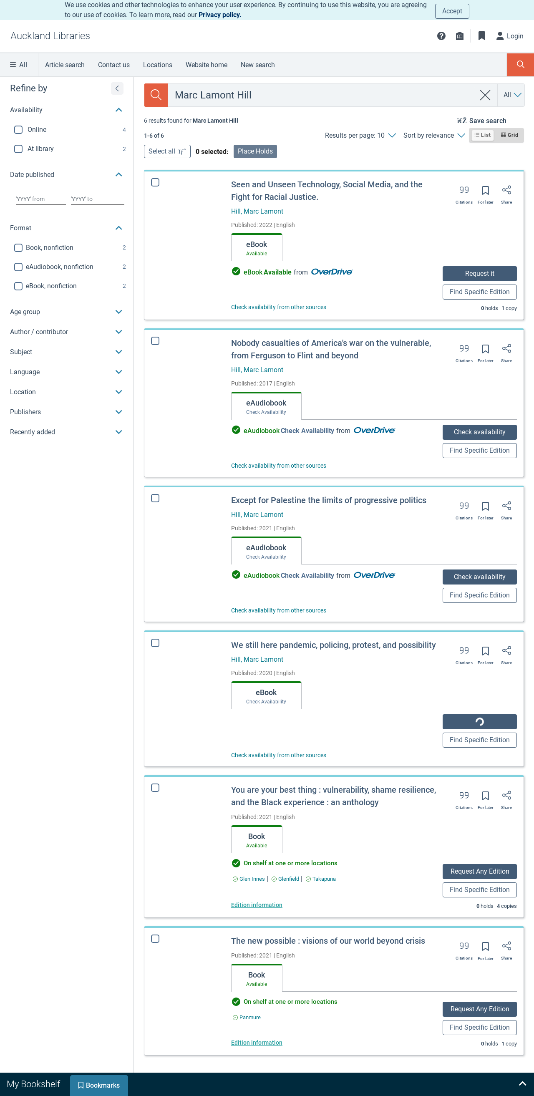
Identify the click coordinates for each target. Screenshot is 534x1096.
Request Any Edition (480, 871)
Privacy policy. (220, 15)
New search (258, 65)
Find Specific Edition (480, 292)
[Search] (156, 95)
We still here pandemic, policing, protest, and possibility (333, 645)
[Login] (510, 35)
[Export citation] (464, 192)
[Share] (506, 192)
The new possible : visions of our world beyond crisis (328, 941)
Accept (452, 11)
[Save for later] (485, 193)
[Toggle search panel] (520, 64)
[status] (191, 120)
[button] (441, 35)
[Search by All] (513, 95)
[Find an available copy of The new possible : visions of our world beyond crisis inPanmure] (246, 1017)
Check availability (480, 432)
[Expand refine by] (117, 88)
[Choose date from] (41, 199)
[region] (67, 259)
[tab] (256, 247)
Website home (206, 65)
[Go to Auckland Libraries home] (50, 36)
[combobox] (321, 95)
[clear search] (485, 95)
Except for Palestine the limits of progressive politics (328, 500)
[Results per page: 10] (360, 135)
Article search (65, 65)
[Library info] (459, 35)
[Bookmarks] (481, 35)
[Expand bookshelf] (522, 1084)
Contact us (114, 65)
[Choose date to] (97, 199)
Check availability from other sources (278, 307)
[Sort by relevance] (434, 135)
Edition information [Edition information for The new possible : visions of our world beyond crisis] (256, 1042)
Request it (479, 273)
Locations (157, 65)
